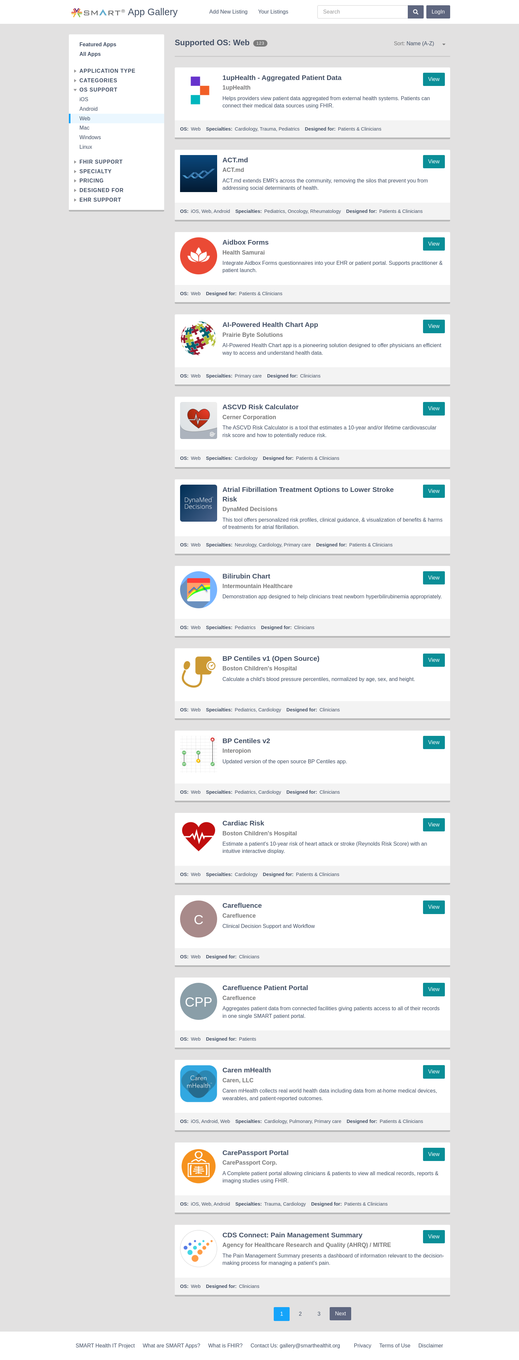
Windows (90, 137)
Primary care (248, 376)
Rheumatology (325, 211)
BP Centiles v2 (246, 740)
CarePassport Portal (255, 1152)
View (434, 79)
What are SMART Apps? (171, 1345)
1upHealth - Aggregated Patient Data (282, 77)
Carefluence (242, 905)
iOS (83, 99)
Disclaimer (430, 1345)
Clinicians (310, 376)
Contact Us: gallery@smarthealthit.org (295, 1345)
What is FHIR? (225, 1345)
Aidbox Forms (245, 242)
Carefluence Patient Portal (265, 987)
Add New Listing (228, 12)
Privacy (362, 1345)
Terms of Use (394, 1345)
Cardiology (246, 129)
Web (84, 118)
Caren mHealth (246, 1070)
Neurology (245, 544)
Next (340, 1313)
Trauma (268, 129)
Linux (85, 147)
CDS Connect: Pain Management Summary (292, 1235)
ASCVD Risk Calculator (260, 407)
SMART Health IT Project (105, 1345)
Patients (247, 1039)
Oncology (297, 211)
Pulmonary (300, 1121)
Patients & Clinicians (359, 129)
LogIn (438, 12)
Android (88, 109)
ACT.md (235, 160)
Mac (84, 128)
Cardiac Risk (243, 823)
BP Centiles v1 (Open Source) (270, 658)
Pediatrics (289, 129)
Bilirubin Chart (246, 576)
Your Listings (273, 12)
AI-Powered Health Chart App (270, 324)
